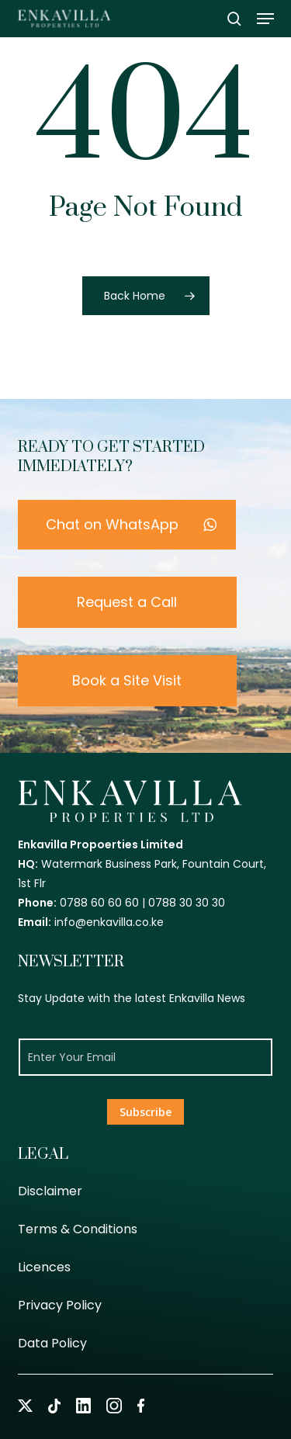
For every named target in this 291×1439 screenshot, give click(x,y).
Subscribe (145, 1111)
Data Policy (52, 1343)
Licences (44, 1267)
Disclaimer (50, 1191)
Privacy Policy (60, 1305)
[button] (265, 18)
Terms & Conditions (77, 1229)
